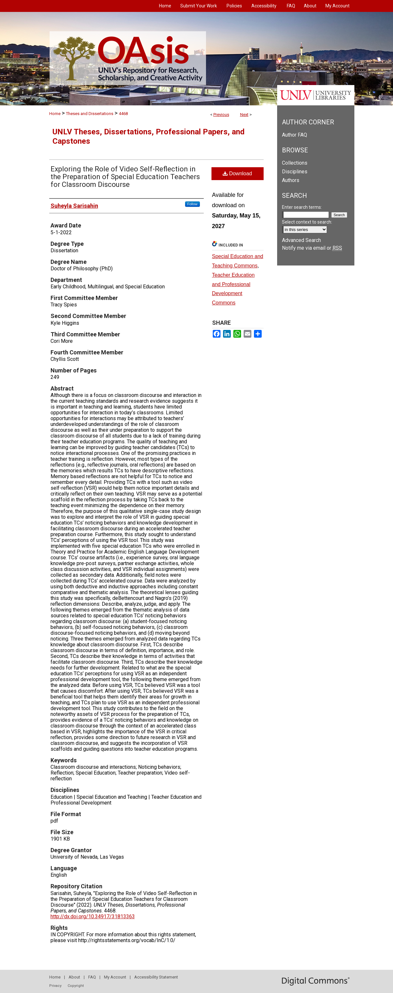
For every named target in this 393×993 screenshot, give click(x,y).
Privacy (55, 986)
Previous (221, 114)
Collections (294, 163)
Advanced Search (301, 240)
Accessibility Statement (156, 977)
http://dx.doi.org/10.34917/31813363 (93, 916)
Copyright (76, 986)
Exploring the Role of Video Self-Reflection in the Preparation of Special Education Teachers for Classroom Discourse (125, 176)
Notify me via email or (312, 248)
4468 (123, 113)
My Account (115, 977)
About (74, 977)
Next (244, 114)
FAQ (92, 977)
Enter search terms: (302, 207)
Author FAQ (294, 135)
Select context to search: (307, 222)
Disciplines (294, 172)
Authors (290, 180)
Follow (192, 204)
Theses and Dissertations (89, 113)
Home (55, 113)
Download (237, 173)
